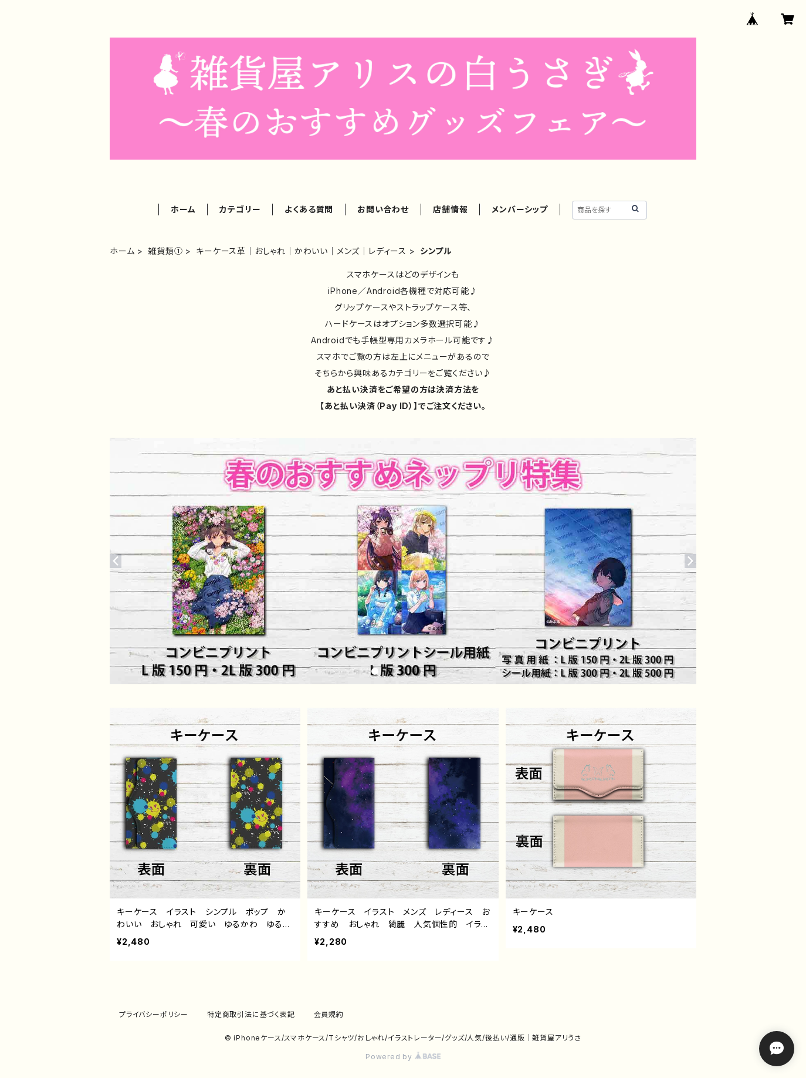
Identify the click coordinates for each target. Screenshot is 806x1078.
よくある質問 (309, 209)
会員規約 (329, 1014)
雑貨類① (165, 251)
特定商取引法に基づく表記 (251, 1014)
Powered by (403, 1056)
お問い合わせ (383, 209)
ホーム (183, 209)
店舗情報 (450, 209)
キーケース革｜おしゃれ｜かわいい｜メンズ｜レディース (301, 251)
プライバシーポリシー (153, 1014)
